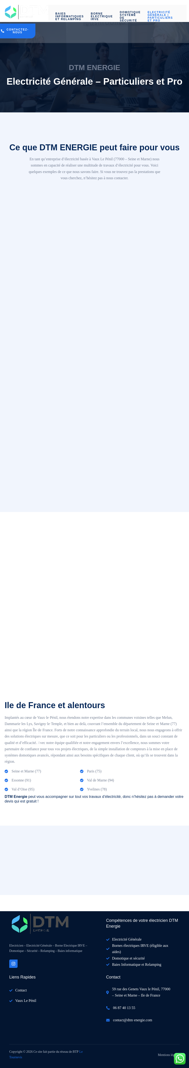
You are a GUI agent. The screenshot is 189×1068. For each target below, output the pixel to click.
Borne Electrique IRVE (102, 16)
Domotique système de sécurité (130, 16)
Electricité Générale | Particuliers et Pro (160, 16)
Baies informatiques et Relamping (69, 16)
